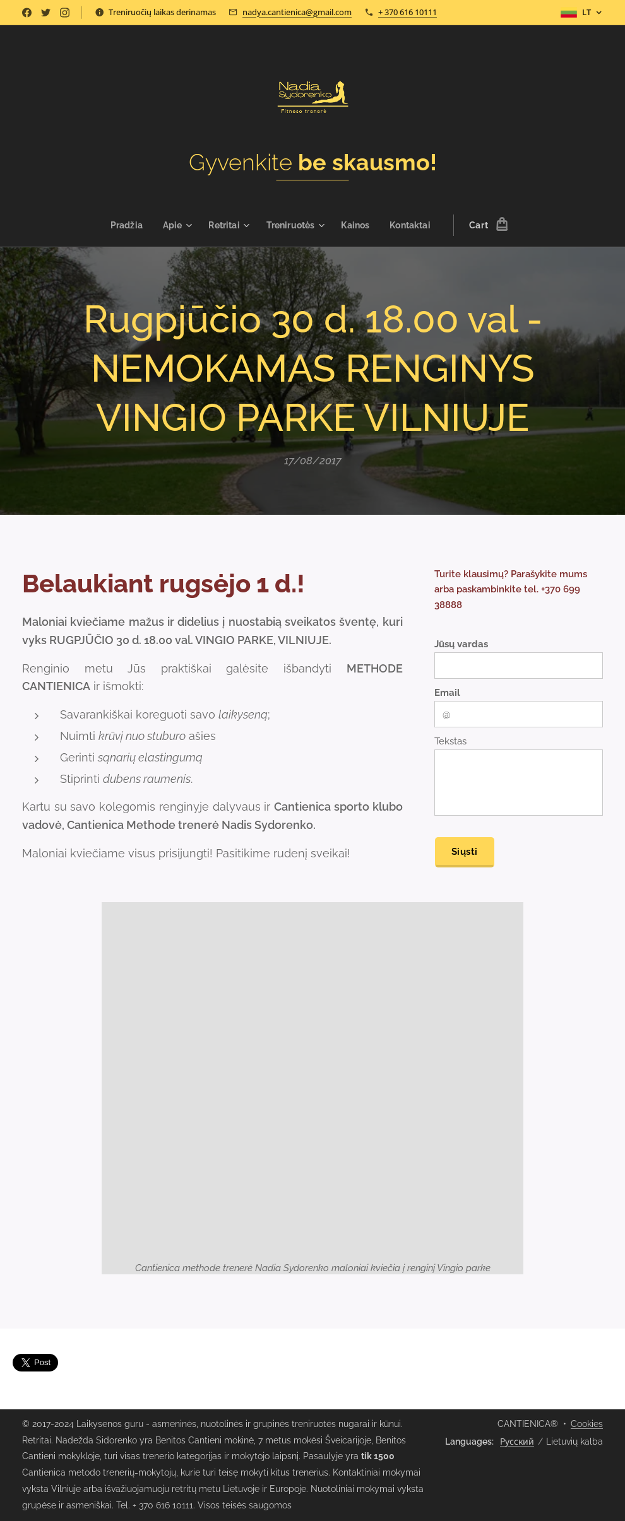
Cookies (587, 1424)
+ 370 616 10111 (407, 12)
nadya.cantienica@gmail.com (297, 12)
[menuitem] (124, 225)
